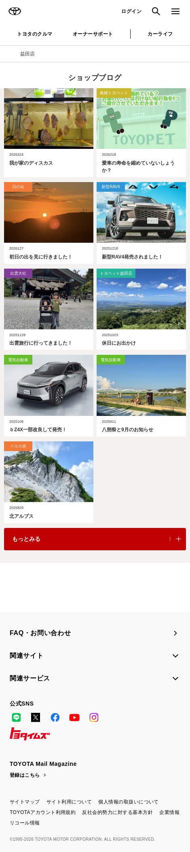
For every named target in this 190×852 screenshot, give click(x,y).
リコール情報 (25, 823)
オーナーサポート (93, 34)
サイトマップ (25, 802)
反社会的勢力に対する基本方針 (117, 812)
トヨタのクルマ (34, 34)
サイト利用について (69, 802)
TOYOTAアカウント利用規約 (43, 812)
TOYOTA (14, 11)
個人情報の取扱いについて (128, 802)
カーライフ (160, 34)
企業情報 (169, 812)
